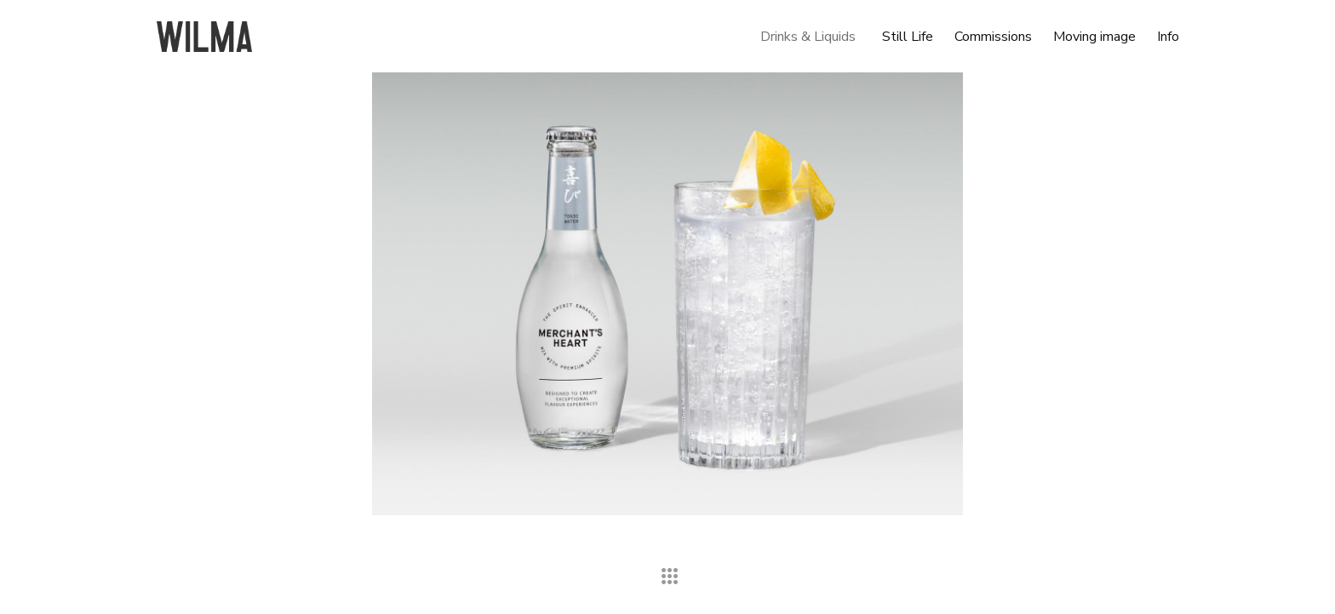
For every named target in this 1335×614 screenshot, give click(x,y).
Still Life (907, 36)
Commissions (993, 36)
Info (1168, 36)
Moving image (1094, 36)
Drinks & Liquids (808, 36)
